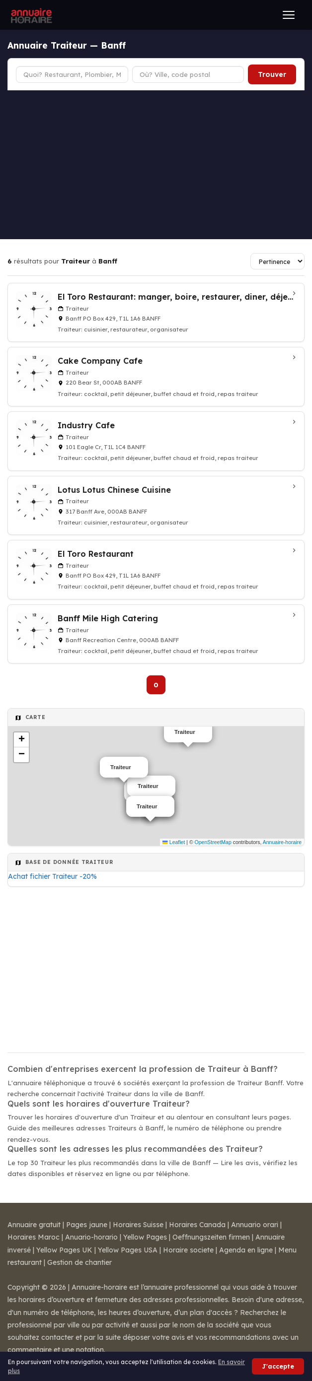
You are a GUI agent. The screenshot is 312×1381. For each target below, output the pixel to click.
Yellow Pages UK (64, 1250)
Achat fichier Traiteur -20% (52, 876)
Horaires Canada (197, 1224)
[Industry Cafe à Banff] (156, 441)
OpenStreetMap (213, 842)
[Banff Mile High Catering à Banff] (156, 634)
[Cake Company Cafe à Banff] (156, 376)
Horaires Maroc (33, 1237)
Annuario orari (254, 1224)
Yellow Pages (145, 1237)
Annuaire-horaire (282, 842)
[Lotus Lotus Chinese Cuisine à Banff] (156, 505)
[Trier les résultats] (277, 261)
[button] (21, 739)
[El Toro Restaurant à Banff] (156, 569)
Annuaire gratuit (34, 1224)
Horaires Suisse (138, 1224)
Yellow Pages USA (127, 1250)
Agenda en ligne (246, 1250)
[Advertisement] (156, 164)
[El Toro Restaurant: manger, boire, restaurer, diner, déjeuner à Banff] (156, 312)
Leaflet (173, 842)
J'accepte (278, 1366)
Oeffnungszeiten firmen (211, 1237)
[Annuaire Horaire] (30, 15)
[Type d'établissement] (72, 74)
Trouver (272, 74)
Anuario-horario (91, 1237)
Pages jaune (86, 1224)
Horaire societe (188, 1250)
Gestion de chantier (79, 1262)
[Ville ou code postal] (188, 74)
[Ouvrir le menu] (289, 15)
